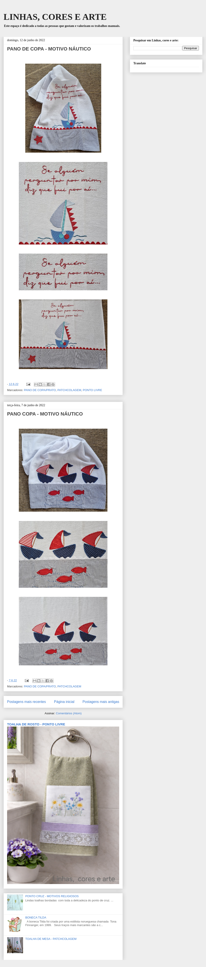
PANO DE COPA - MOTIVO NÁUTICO (49, 49)
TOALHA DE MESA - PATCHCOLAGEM (50, 939)
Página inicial (64, 702)
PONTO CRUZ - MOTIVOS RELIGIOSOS (52, 896)
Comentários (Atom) (69, 713)
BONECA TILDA (35, 917)
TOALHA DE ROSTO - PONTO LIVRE (36, 724)
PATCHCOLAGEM (69, 390)
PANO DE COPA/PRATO (40, 390)
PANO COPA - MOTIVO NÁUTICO (45, 414)
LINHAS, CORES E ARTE (55, 17)
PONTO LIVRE (92, 390)
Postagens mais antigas (100, 702)
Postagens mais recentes (26, 702)
